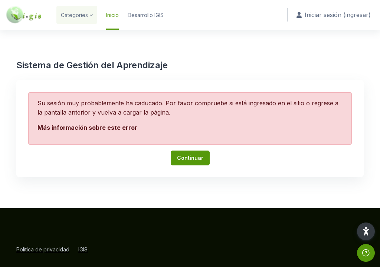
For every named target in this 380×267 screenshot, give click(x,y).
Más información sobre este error (87, 127)
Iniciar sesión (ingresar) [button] (334, 15)
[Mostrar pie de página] (366, 253)
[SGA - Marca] (24, 15)
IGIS (83, 249)
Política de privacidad (42, 249)
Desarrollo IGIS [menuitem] (146, 15)
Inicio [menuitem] (112, 15)
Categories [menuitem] (74, 15)
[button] (366, 231)
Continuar (190, 158)
